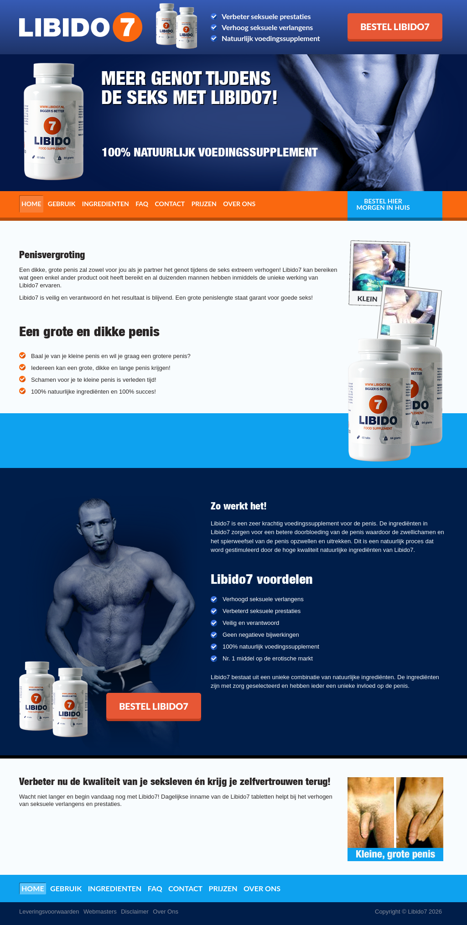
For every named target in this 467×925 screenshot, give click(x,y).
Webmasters (100, 911)
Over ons (239, 204)
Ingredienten (105, 204)
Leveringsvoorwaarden (49, 911)
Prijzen (204, 204)
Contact (170, 204)
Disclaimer (135, 911)
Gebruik (62, 204)
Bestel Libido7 (371, 17)
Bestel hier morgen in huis (383, 204)
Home (31, 204)
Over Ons (165, 911)
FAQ (141, 204)
